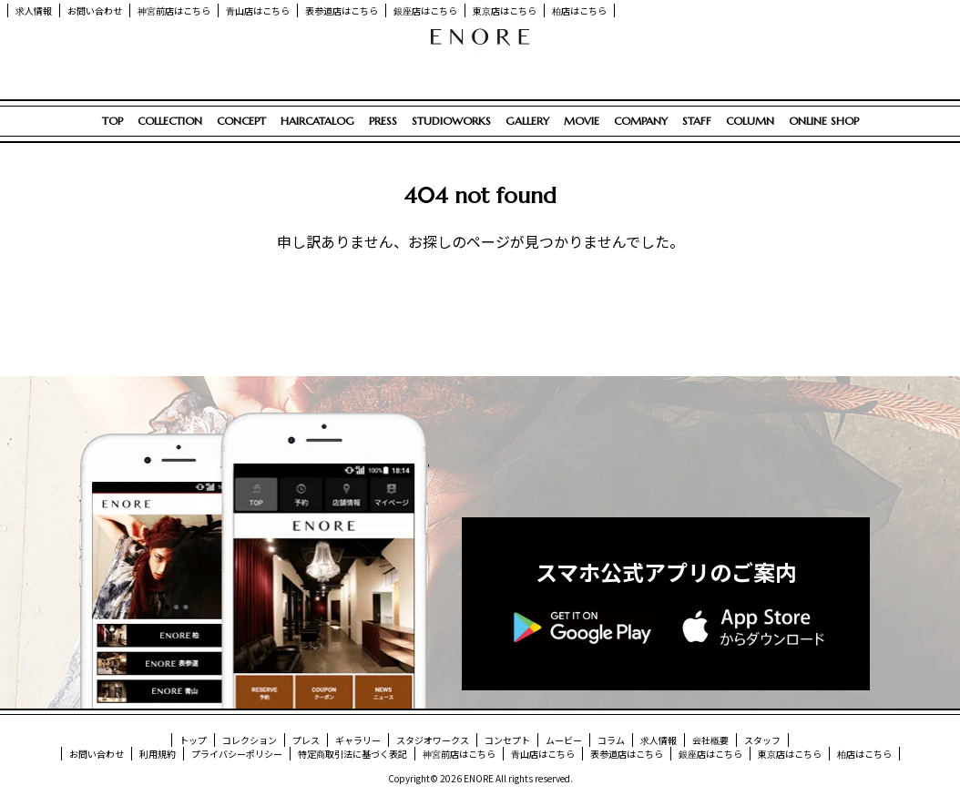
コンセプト (507, 740)
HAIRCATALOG (317, 121)
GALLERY (527, 121)
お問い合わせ (94, 10)
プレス (306, 740)
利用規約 (157, 753)
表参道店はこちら (341, 10)
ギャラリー (358, 740)
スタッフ (762, 740)
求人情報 (33, 10)
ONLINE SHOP (824, 121)
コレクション (249, 740)
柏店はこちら (579, 10)
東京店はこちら (504, 10)
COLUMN (750, 121)
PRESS (383, 121)
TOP (112, 121)
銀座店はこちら (425, 10)
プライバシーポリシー (236, 753)
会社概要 (710, 740)
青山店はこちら (258, 10)
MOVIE (581, 121)
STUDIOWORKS (451, 121)
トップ (193, 740)
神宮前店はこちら (174, 10)
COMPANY (641, 121)
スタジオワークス (432, 740)
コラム (611, 740)
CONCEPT (241, 121)
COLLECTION (170, 121)
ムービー (564, 740)
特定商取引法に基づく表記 (352, 753)
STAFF (696, 121)
